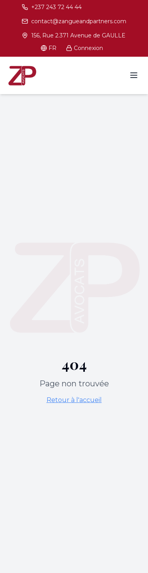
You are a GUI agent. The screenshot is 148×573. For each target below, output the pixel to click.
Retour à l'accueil (74, 400)
